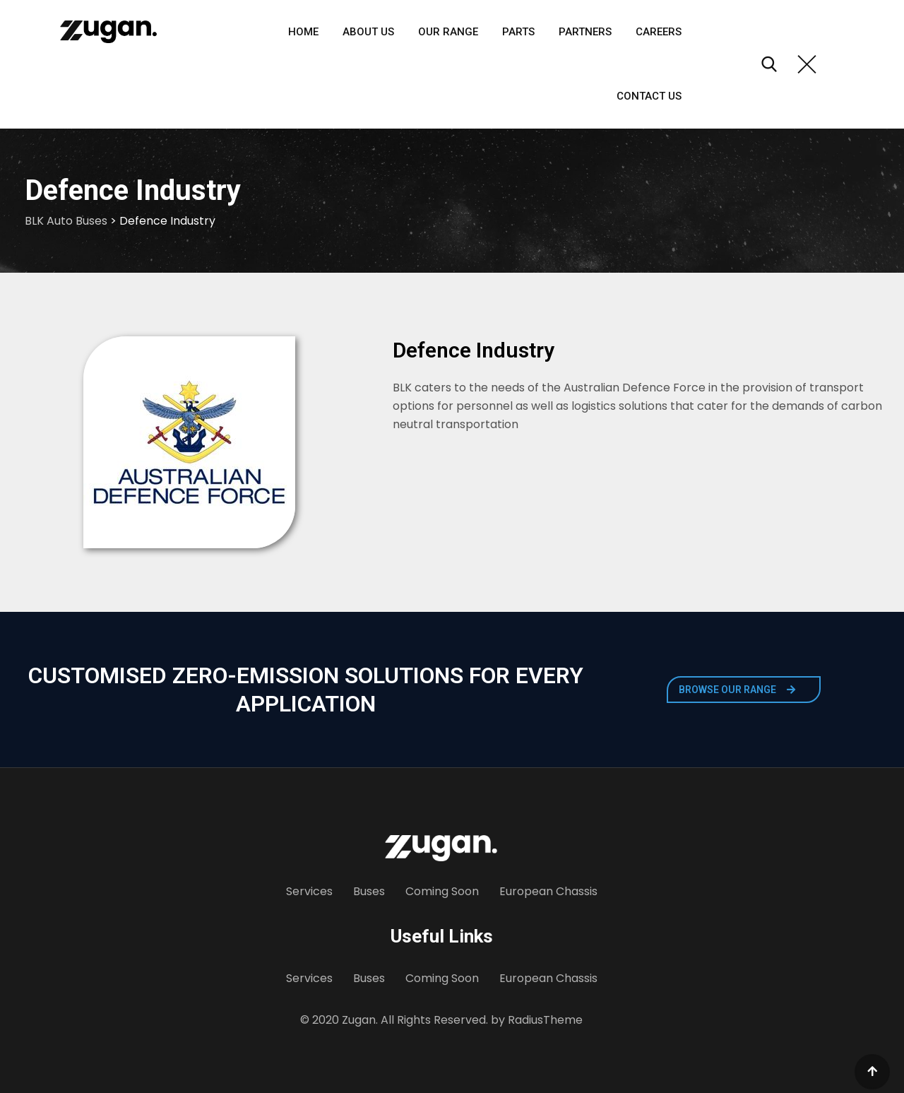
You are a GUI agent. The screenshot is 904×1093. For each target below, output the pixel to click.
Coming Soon (442, 891)
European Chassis (548, 891)
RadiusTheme (545, 1020)
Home (303, 31)
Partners (585, 31)
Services (309, 891)
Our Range (448, 31)
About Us (368, 31)
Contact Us (649, 96)
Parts (518, 31)
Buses (369, 891)
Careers (659, 31)
